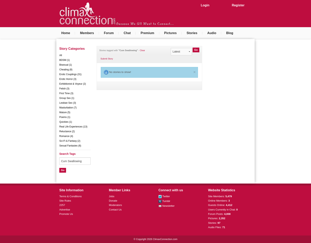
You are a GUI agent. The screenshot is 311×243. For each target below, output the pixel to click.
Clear (142, 50)
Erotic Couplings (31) (70, 74)
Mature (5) (64, 112)
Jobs (111, 196)
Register (238, 5)
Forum (109, 33)
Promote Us (66, 213)
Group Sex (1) (66, 98)
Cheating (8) (65, 69)
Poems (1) (64, 117)
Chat (127, 33)
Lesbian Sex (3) (67, 102)
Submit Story (107, 58)
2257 (62, 205)
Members (87, 33)
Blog (229, 33)
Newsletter (166, 205)
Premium (147, 33)
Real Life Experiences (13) (73, 126)
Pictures (170, 33)
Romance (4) (66, 136)
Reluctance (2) (67, 131)
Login (205, 5)
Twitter (164, 196)
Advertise (64, 209)
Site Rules (65, 200)
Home (65, 33)
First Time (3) (66, 93)
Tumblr (164, 201)
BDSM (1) (64, 60)
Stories (192, 33)
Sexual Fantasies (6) (70, 145)
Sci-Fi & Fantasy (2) (69, 141)
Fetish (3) (64, 88)
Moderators (115, 205)
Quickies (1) (65, 122)
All (60, 55)
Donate (113, 200)
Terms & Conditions (70, 196)
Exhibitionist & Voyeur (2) (72, 83)
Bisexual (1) (65, 64)
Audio (211, 33)
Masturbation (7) (68, 107)
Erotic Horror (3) (67, 79)
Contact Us (115, 209)
